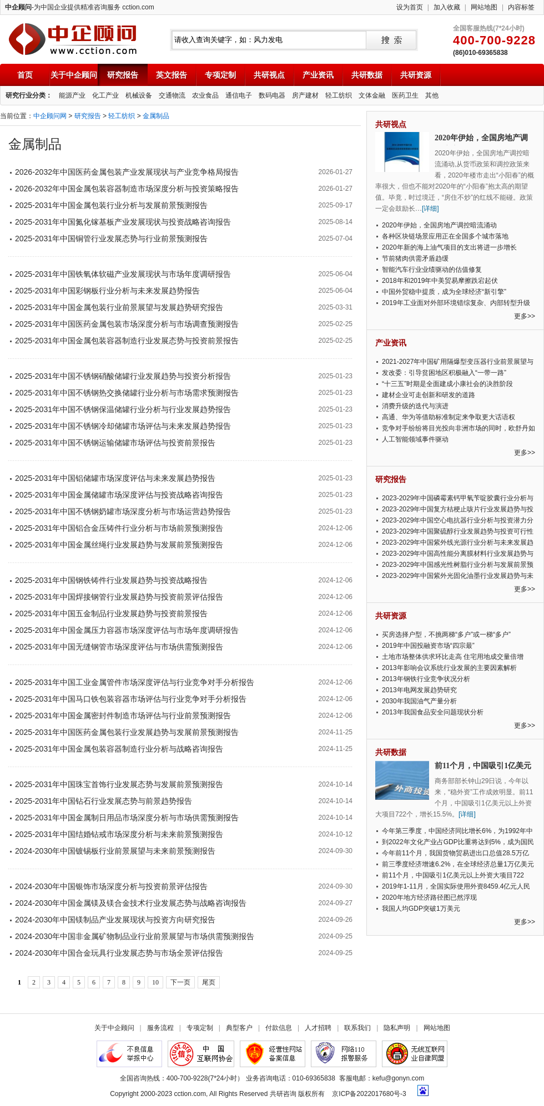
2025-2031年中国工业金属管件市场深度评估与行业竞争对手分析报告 (134, 682)
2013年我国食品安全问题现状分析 (432, 712)
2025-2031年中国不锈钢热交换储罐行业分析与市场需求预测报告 (127, 392)
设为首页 (409, 7)
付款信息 (278, 1028)
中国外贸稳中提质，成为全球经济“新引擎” (444, 292)
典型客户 (239, 1028)
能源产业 (72, 95)
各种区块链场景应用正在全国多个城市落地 (445, 236)
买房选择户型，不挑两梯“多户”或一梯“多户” (446, 634)
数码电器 (272, 95)
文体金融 (372, 95)
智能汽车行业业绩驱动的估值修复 (432, 269)
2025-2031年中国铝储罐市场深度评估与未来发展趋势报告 (115, 478)
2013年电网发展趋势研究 (419, 690)
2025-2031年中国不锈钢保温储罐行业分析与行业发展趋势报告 (123, 409)
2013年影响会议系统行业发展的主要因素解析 (449, 668)
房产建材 (305, 95)
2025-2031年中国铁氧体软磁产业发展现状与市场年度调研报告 (123, 274)
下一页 (180, 982)
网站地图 (484, 7)
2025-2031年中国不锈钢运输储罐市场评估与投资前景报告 (115, 442)
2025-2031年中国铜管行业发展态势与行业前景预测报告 (111, 238)
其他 (432, 95)
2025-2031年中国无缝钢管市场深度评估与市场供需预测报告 (119, 646)
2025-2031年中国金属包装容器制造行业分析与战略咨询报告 (119, 748)
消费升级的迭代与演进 (415, 406)
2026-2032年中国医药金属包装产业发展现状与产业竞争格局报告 (127, 172)
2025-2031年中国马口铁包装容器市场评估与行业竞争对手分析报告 (130, 698)
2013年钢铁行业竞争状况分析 (426, 679)
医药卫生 (405, 95)
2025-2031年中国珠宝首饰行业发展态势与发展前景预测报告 (119, 784)
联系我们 (357, 1028)
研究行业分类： (29, 95)
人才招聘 (318, 1028)
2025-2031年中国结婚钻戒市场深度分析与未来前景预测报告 (119, 834)
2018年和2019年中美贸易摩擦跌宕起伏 (440, 281)
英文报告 (171, 74)
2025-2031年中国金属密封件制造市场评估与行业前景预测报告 (123, 715)
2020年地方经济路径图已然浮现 (429, 897)
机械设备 (138, 95)
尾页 (208, 982)
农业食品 (205, 95)
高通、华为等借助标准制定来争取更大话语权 (448, 417)
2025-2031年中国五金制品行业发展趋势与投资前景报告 (111, 613)
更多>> (524, 316)
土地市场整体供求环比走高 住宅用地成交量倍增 (452, 657)
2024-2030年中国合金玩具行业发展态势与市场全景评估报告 (119, 952)
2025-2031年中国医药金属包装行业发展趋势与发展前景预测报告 (127, 732)
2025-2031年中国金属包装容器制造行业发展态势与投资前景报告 (127, 340)
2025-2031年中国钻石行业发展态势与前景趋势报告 (103, 800)
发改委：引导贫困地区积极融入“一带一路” (444, 373)
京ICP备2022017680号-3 (369, 1094)
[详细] (430, 208)
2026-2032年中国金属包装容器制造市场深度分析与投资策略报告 (127, 188)
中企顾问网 (50, 116)
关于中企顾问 (74, 74)
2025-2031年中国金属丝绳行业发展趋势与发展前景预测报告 (119, 544)
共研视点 (269, 74)
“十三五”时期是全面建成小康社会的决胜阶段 (447, 384)
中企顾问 (72, 39)
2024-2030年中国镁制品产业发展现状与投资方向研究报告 (115, 919)
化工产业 (105, 95)
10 (155, 982)
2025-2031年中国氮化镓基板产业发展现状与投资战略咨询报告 (123, 221)
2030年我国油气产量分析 (419, 701)
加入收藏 (447, 7)
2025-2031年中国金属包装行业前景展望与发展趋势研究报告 (119, 307)
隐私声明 (397, 1028)
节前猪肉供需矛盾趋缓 (415, 258)
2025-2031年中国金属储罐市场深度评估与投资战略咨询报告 (119, 494)
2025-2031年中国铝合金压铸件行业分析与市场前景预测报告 (119, 528)
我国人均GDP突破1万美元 (421, 908)
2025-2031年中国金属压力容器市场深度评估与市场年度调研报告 (127, 630)
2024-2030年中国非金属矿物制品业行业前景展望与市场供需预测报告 (134, 936)
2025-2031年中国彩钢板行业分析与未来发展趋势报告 (107, 290)
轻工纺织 (338, 95)
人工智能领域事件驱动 (415, 439)
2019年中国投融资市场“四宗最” (428, 646)
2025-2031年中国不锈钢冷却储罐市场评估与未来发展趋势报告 (123, 426)
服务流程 (160, 1028)
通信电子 (238, 95)
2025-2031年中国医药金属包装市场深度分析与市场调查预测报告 (127, 323)
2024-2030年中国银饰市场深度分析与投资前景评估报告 (111, 886)
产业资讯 (318, 74)
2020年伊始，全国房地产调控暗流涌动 (439, 225)
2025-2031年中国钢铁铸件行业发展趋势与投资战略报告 (111, 580)
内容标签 (521, 7)
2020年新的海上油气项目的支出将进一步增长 (449, 247)
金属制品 (156, 116)
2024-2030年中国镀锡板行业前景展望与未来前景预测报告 (115, 850)
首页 (25, 74)
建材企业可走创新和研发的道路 (428, 395)
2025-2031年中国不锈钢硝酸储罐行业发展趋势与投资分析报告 (123, 376)
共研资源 (415, 74)
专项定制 (220, 74)
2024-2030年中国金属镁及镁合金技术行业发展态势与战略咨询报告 (130, 903)
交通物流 (172, 95)
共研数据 (366, 74)
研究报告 (122, 74)
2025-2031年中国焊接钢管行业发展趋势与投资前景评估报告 (119, 596)
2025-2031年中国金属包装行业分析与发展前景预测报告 (111, 205)
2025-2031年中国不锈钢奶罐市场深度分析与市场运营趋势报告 (123, 511)
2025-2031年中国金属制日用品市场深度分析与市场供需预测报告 (127, 817)
